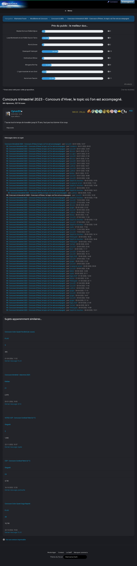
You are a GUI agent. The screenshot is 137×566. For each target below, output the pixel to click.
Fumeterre (73, 146)
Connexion (113, 2)
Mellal (72, 271)
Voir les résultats (128, 90)
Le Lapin (73, 154)
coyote (72, 227)
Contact (61, 552)
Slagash (8, 424)
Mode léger (52, 552)
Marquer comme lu (81, 552)
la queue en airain (76, 183)
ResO (71, 249)
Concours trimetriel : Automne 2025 (17, 375)
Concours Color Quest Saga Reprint (17, 504)
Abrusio (72, 151)
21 (5, 388)
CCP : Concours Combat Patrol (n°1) (17, 461)
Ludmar (72, 166)
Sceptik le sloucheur (76, 180)
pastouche (21, 490)
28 (5, 517)
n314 (19, 404)
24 (5, 474)
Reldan (72, 173)
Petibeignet (73, 237)
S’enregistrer (127, 2)
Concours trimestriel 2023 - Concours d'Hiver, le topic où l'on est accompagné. (33, 144)
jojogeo (72, 207)
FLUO (7, 338)
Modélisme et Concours (39, 19)
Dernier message (11, 361)
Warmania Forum (20, 19)
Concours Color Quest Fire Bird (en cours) (20, 332)
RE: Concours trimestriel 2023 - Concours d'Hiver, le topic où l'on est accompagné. (35, 146)
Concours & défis (57, 19)
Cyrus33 (16, 111)
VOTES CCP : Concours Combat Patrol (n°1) (20, 418)
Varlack (72, 244)
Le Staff (69, 552)
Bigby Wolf (73, 256)
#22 (130, 111)
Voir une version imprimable (16, 540)
